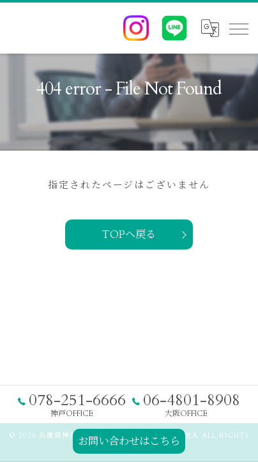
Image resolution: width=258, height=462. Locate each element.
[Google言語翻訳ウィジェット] (209, 28)
